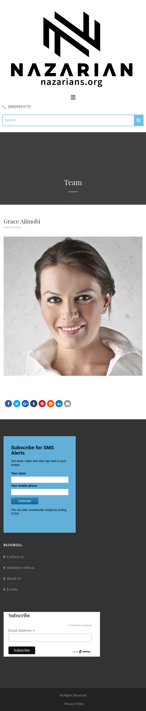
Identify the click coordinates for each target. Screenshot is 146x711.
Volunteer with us (20, 567)
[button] (73, 97)
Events (12, 589)
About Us (14, 578)
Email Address (21, 630)
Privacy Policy (74, 704)
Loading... (39, 482)
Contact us (15, 556)
